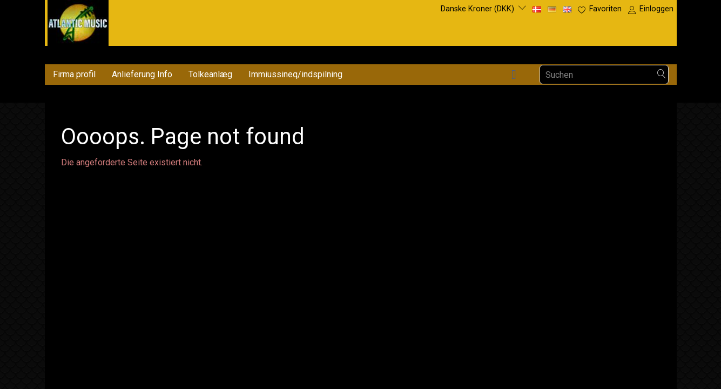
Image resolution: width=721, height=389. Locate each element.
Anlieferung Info (142, 74)
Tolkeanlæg (210, 74)
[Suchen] (661, 75)
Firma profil (74, 74)
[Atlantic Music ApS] (78, 20)
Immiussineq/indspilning (295, 74)
